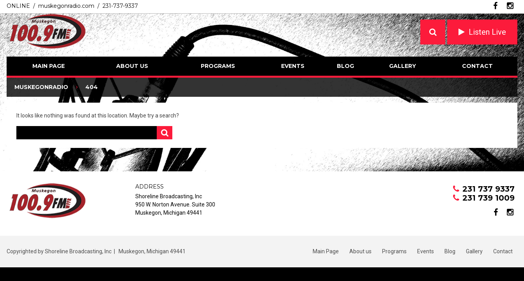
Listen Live (487, 32)
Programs (218, 65)
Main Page (48, 65)
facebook (495, 6)
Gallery (402, 65)
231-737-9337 (120, 5)
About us (132, 65)
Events (292, 65)
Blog (345, 65)
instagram (510, 6)
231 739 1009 (488, 198)
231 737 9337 (488, 189)
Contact (477, 65)
